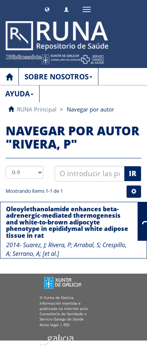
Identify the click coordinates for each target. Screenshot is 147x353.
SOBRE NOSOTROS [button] (58, 77)
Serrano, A (26, 253)
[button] (47, 8)
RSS (66, 324)
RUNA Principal (37, 109)
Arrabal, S (87, 245)
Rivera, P (59, 245)
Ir (132, 173)
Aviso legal (49, 324)
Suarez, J (34, 245)
